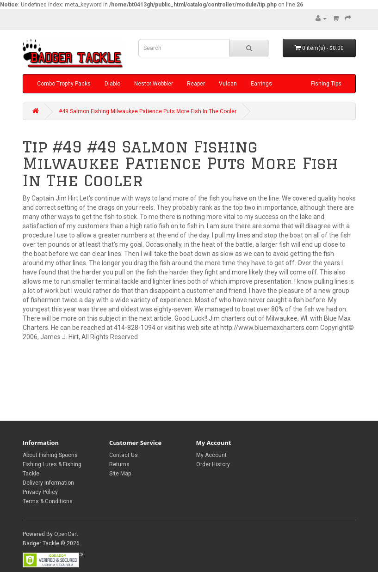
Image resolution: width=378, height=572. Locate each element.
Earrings (261, 83)
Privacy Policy (40, 492)
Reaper (196, 83)
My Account (211, 455)
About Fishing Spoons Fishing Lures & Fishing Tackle (52, 464)
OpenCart (66, 534)
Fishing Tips (326, 83)
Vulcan (228, 83)
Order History (213, 464)
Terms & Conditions (48, 501)
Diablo (112, 83)
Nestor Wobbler (153, 83)
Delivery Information (48, 483)
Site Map (120, 473)
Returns (119, 464)
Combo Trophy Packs (64, 83)
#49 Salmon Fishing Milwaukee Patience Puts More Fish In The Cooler (147, 111)
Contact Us (123, 455)
